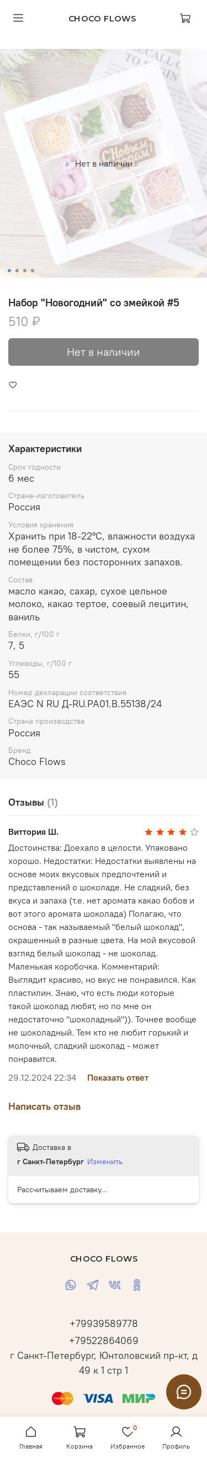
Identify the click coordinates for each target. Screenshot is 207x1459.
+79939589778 (104, 1323)
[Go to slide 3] (24, 270)
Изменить (105, 1161)
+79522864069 (104, 1340)
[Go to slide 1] (8, 270)
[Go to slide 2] (16, 270)
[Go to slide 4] (32, 270)
